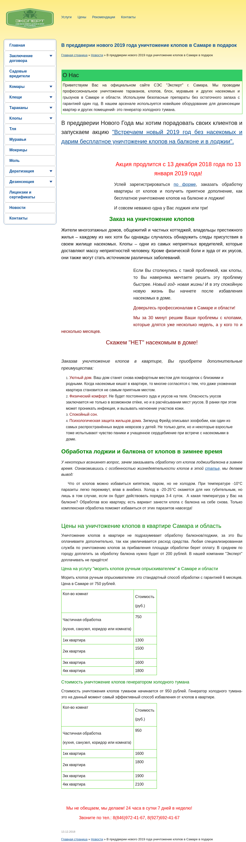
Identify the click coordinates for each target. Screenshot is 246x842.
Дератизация (21, 171)
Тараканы (18, 108)
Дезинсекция (21, 182)
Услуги (66, 17)
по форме (185, 184)
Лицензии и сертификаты (22, 194)
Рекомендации (103, 17)
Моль (14, 161)
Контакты (128, 17)
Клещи (15, 97)
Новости (17, 208)
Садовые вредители (19, 73)
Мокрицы (18, 150)
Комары (17, 87)
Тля (12, 129)
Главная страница (74, 55)
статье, (213, 468)
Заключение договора (21, 58)
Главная (17, 45)
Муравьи (17, 139)
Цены (82, 17)
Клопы (15, 118)
